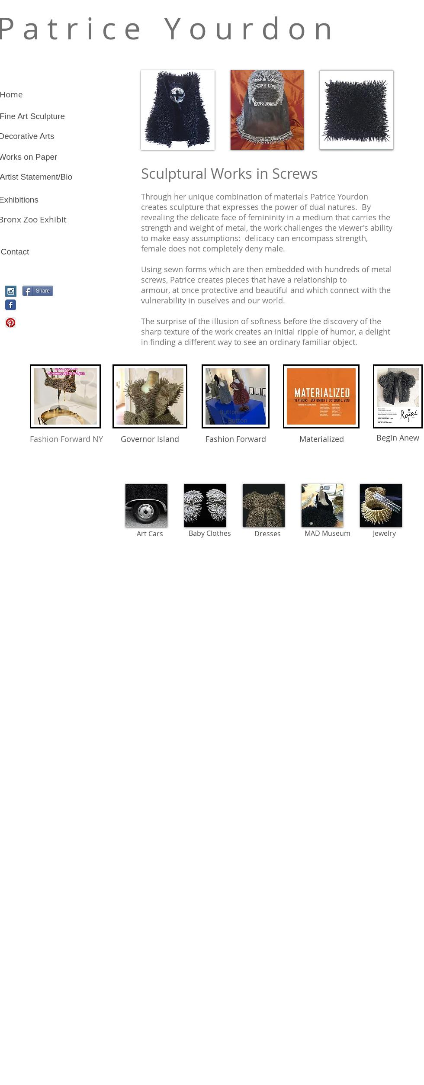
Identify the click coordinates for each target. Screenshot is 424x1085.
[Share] (37, 291)
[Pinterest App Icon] (10, 322)
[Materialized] (321, 439)
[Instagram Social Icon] (10, 291)
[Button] (237, 420)
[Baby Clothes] (210, 533)
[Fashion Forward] (235, 439)
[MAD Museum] (327, 533)
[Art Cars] (150, 533)
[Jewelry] (384, 533)
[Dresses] (267, 533)
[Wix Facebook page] (10, 304)
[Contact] (15, 252)
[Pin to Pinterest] (36, 305)
